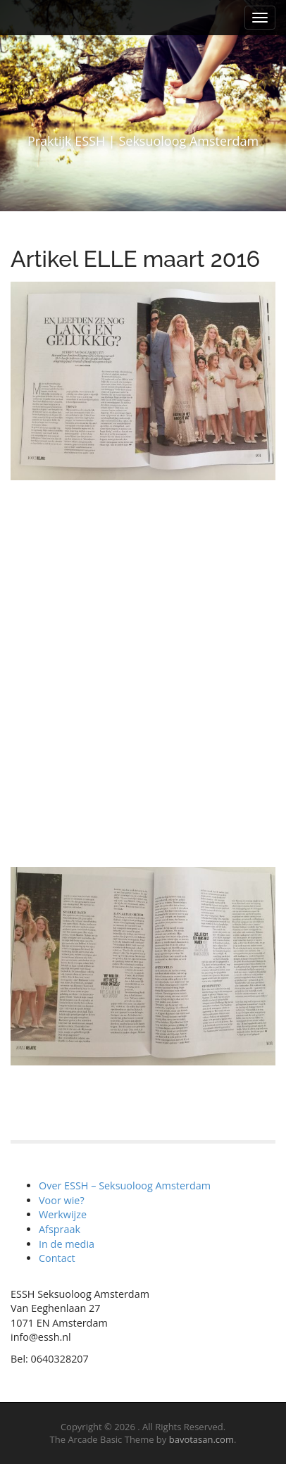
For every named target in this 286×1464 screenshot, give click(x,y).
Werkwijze (63, 1214)
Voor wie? (62, 1200)
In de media (66, 1244)
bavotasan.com (201, 1439)
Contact (57, 1258)
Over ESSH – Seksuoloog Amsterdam (125, 1185)
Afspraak (59, 1229)
